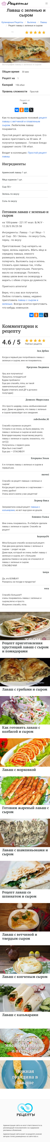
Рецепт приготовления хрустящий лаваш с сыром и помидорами (25, 647)
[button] (46, 3)
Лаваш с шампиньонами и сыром (25, 852)
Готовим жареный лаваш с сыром (25, 810)
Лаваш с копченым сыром (24, 977)
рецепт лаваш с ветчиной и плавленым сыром (24, 121)
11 (12, 32)
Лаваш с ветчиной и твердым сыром (19, 936)
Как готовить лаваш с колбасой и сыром (21, 729)
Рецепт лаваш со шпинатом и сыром (19, 894)
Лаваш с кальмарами (20, 1015)
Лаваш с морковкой (19, 770)
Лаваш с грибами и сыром (24, 689)
